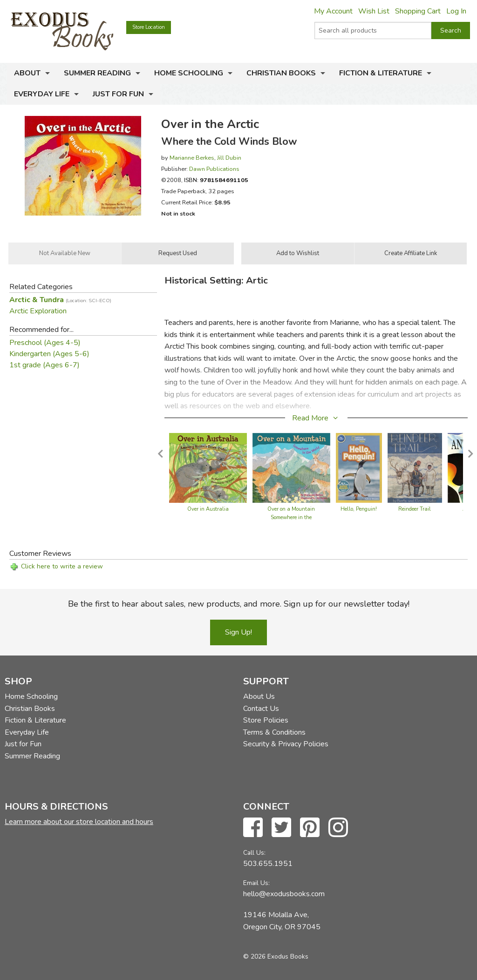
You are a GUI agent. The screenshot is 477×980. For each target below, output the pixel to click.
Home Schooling (188, 73)
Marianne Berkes (192, 158)
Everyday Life (41, 94)
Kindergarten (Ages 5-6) (49, 354)
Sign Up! (238, 632)
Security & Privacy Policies (285, 744)
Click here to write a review (62, 566)
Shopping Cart (418, 11)
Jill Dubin (229, 158)
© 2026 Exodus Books (275, 956)
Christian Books (281, 73)
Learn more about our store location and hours (79, 822)
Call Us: (254, 852)
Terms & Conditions (274, 732)
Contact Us (261, 708)
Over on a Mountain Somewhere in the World (291, 517)
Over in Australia (208, 509)
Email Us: (256, 883)
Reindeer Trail (414, 509)
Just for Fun (118, 94)
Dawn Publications (214, 169)
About (27, 73)
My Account (333, 11)
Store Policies (265, 720)
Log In (456, 11)
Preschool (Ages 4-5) (45, 343)
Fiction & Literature (380, 73)
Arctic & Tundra (60, 300)
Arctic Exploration (38, 311)
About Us (259, 696)
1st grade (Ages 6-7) (44, 365)
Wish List (373, 11)
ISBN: (216, 180)
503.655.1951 (268, 863)
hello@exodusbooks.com (284, 894)
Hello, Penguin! (359, 509)
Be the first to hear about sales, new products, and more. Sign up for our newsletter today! (238, 603)
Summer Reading (97, 73)
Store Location (148, 27)
